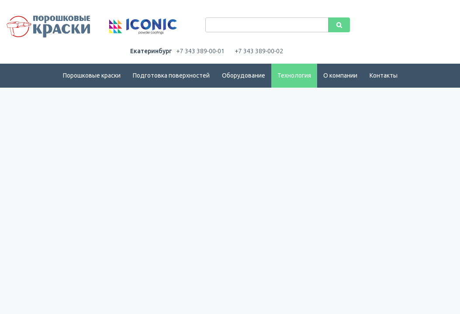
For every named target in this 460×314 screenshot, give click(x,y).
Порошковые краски (92, 75)
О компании (340, 75)
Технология (294, 75)
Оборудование (243, 75)
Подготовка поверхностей (171, 75)
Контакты (384, 75)
